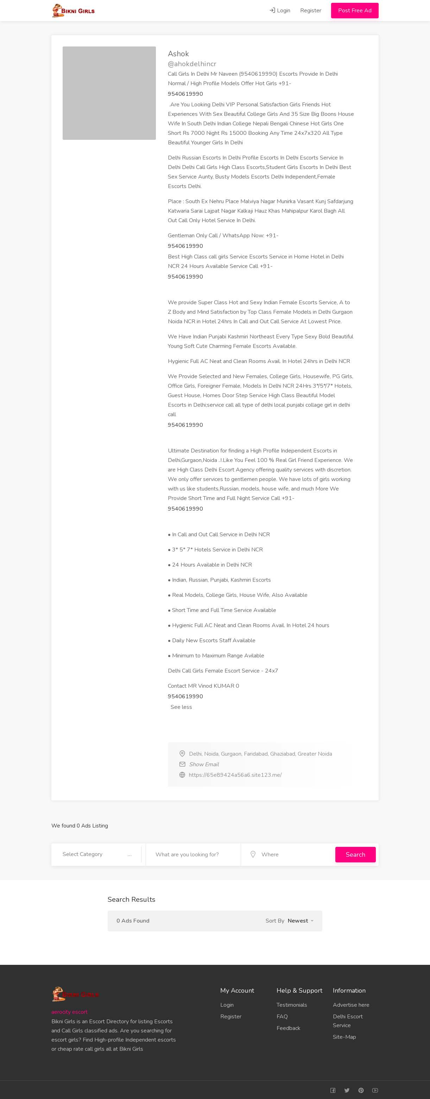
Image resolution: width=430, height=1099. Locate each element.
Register (310, 10)
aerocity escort (69, 1010)
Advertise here (351, 1003)
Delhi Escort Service (348, 1019)
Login (279, 10)
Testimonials (292, 1003)
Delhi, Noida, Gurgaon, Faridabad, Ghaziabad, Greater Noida (260, 754)
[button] (301, 919)
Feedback (289, 1027)
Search (355, 854)
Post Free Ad (355, 10)
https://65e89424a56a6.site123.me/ (235, 775)
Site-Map (344, 1035)
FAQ (282, 1015)
